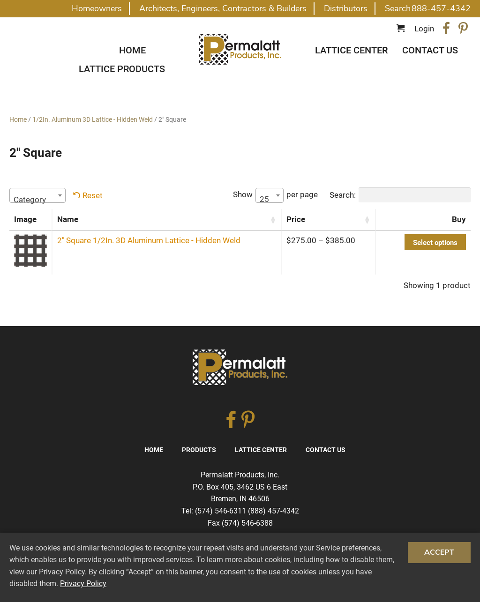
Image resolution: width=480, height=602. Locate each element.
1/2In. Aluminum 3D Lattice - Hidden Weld (92, 119)
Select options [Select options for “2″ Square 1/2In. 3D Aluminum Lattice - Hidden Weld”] (435, 242)
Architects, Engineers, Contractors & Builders (223, 8)
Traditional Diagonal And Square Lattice (240, 49)
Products (199, 449)
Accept (439, 552)
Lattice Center (351, 50)
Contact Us (430, 50)
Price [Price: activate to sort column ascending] (295, 219)
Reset (92, 195)
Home (132, 50)
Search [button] (398, 8)
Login (424, 28)
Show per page (275, 195)
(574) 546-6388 (247, 523)
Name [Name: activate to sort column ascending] (67, 219)
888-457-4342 (441, 8)
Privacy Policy (83, 583)
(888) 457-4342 (273, 510)
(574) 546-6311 (220, 510)
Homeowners (97, 8)
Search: (400, 194)
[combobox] (37, 195)
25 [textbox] (264, 199)
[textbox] (37, 199)
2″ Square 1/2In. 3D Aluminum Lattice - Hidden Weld (148, 240)
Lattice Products (122, 68)
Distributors (346, 8)
